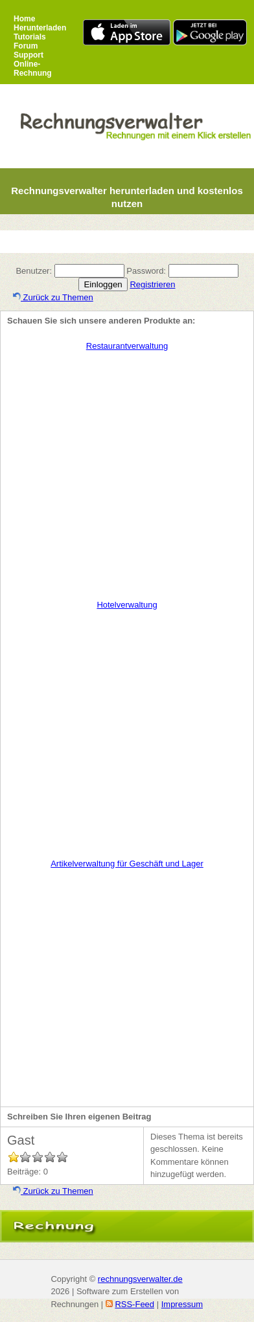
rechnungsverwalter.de (140, 1279)
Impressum (182, 1304)
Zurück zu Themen (53, 297)
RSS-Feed (134, 1304)
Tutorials (30, 36)
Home (24, 18)
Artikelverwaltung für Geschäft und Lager (127, 863)
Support (28, 55)
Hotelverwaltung (127, 605)
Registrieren (152, 284)
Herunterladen (40, 27)
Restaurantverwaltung (127, 346)
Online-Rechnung (33, 69)
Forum (26, 45)
